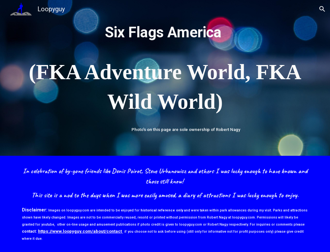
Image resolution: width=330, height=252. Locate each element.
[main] (165, 69)
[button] (322, 9)
